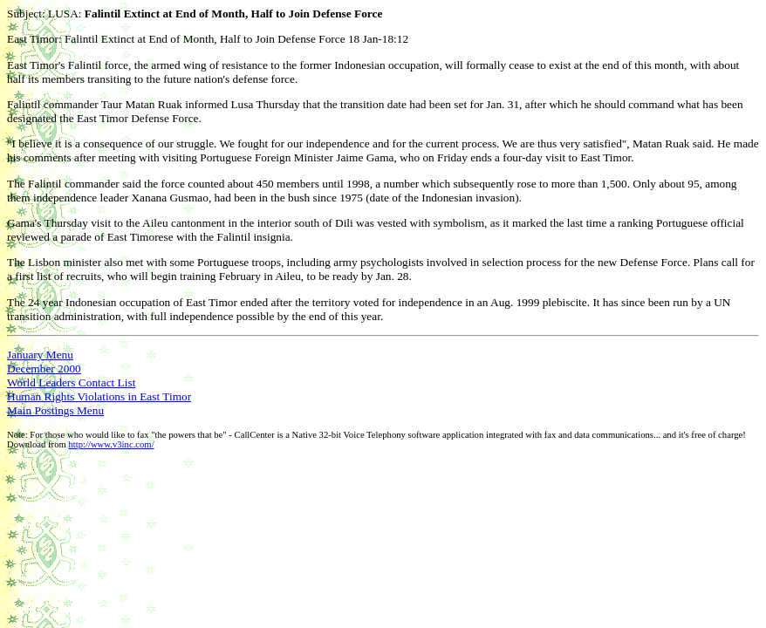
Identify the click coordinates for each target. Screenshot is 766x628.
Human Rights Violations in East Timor (99, 396)
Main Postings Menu (55, 410)
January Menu (40, 354)
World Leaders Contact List (71, 382)
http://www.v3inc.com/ (111, 444)
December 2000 (44, 368)
